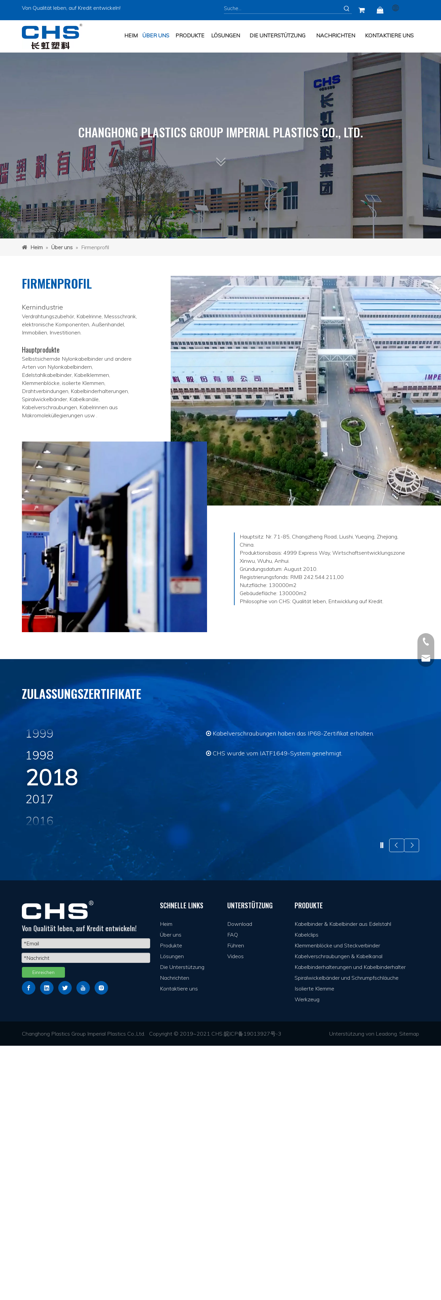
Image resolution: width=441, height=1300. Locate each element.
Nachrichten (174, 1232)
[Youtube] (83, 1242)
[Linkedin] (47, 1242)
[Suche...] (283, 8)
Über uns (170, 1188)
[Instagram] (101, 1242)
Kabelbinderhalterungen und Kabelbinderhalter (350, 1221)
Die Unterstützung (182, 1221)
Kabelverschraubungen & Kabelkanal (338, 1210)
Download (239, 1178)
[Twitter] (65, 1242)
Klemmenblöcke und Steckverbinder (337, 1199)
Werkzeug (307, 1253)
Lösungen (172, 1210)
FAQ (232, 1188)
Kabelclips (306, 1188)
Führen (235, 1199)
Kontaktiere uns (179, 1242)
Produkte (171, 1199)
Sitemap (409, 1288)
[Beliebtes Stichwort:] (347, 8)
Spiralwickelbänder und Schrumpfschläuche (347, 1232)
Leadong (386, 1288)
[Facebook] (28, 1242)
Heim (166, 1178)
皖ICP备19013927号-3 (252, 1288)
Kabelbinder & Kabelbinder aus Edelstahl (343, 1178)
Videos (235, 1210)
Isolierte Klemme (314, 1242)
